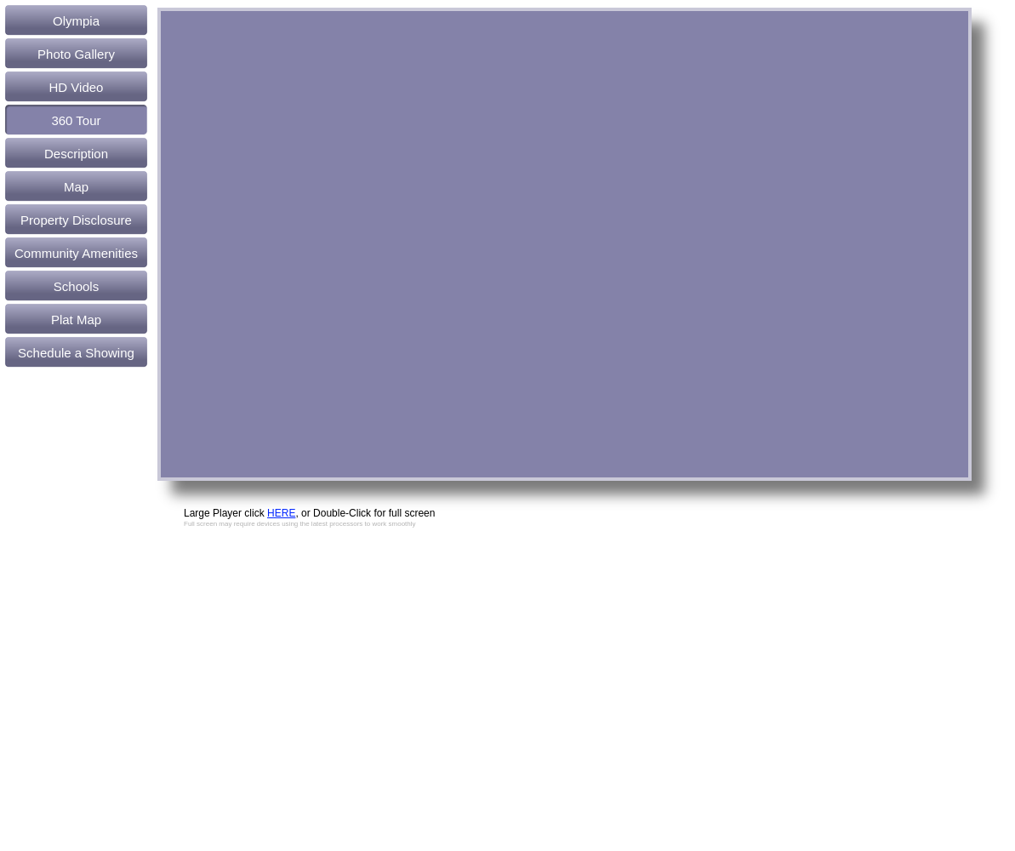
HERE (281, 513)
